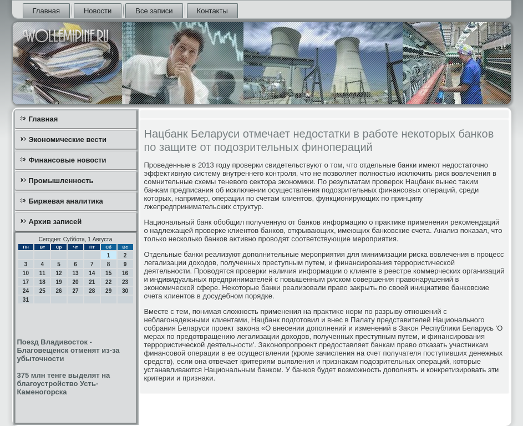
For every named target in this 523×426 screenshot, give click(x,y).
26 (59, 291)
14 (92, 273)
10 (26, 273)
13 (75, 273)
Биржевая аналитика (66, 201)
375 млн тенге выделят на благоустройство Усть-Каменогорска (63, 383)
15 (108, 273)
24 (26, 291)
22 (108, 282)
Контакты (212, 11)
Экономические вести (67, 139)
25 (42, 291)
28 (92, 291)
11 (42, 273)
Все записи (153, 11)
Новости (97, 11)
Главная (46, 11)
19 (59, 282)
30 (125, 291)
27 (75, 291)
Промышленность (61, 180)
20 (75, 282)
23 (125, 282)
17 (26, 282)
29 (108, 291)
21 (92, 282)
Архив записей (55, 221)
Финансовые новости (67, 160)
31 (26, 300)
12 (59, 273)
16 (125, 273)
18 (42, 282)
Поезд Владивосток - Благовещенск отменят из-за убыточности (68, 350)
